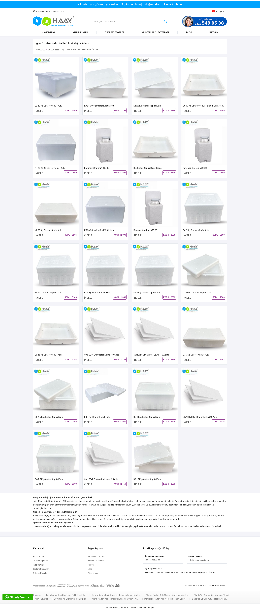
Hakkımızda (38, 556)
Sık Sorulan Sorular (96, 556)
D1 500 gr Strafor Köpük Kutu (197, 292)
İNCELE (39, 111)
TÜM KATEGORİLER (114, 32)
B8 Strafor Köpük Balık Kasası (147, 168)
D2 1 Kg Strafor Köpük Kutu (146, 417)
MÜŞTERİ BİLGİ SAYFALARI (155, 32)
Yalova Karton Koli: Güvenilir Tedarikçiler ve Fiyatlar (116, 595)
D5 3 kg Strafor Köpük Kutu (146, 292)
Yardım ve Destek (96, 561)
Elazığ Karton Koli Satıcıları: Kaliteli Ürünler (65, 595)
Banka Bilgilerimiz (41, 561)
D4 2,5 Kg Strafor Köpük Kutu (49, 479)
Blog (90, 569)
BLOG (189, 32)
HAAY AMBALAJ (200, 585)
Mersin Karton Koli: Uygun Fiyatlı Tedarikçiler (167, 595)
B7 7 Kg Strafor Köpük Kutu (196, 355)
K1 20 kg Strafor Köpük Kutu (147, 106)
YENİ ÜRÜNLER (80, 32)
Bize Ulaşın (93, 573)
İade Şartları (38, 565)
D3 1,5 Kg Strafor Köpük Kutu (49, 417)
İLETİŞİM (213, 32)
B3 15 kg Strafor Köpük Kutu (147, 479)
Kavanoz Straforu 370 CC (145, 230)
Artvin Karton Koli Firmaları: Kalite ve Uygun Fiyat (115, 599)
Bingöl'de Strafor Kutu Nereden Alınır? (209, 599)
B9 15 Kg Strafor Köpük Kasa (49, 355)
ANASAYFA (40, 50)
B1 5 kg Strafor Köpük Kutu (97, 292)
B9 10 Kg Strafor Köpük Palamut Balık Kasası (204, 106)
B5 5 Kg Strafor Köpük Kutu (48, 292)
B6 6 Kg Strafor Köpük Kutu (196, 230)
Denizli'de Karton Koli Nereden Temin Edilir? (165, 599)
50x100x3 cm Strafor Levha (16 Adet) (200, 417)
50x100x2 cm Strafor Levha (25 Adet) (102, 479)
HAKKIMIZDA (48, 32)
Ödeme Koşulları (40, 573)
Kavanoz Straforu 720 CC (195, 168)
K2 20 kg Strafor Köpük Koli (48, 230)
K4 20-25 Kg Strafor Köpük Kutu (50, 168)
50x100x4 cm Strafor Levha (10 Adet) (102, 355)
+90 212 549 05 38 (56, 11)
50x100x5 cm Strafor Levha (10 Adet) (151, 355)
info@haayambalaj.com (199, 560)
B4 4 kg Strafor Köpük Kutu (97, 417)
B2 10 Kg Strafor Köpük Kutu (48, 106)
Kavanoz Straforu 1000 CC (96, 168)
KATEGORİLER (53, 50)
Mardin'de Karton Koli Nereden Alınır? (211, 595)
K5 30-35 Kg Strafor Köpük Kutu (99, 230)
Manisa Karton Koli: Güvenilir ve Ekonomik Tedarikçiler (60, 599)
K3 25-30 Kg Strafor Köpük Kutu (99, 106)
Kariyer (91, 565)
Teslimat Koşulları (41, 569)
